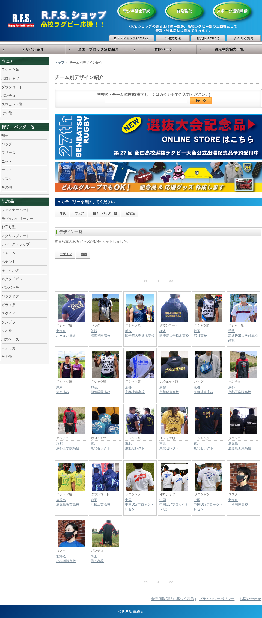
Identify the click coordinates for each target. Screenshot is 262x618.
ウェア (8, 61)
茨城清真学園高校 (100, 333)
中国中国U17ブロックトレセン (139, 504)
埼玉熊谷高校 (97, 558)
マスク (6, 179)
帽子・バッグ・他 (18, 127)
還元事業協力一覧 (229, 49)
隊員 (63, 213)
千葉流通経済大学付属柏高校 (243, 335)
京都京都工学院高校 (239, 389)
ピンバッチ (10, 287)
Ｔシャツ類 (10, 70)
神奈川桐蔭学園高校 (100, 389)
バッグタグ (10, 296)
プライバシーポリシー (216, 599)
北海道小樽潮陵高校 (238, 502)
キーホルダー (12, 270)
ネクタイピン (12, 279)
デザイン (66, 254)
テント (6, 170)
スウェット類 (12, 104)
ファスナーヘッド (15, 210)
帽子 (4, 135)
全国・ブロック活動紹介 (98, 49)
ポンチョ (8, 95)
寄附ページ (163, 49)
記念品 (8, 201)
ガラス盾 (8, 305)
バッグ (6, 144)
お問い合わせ (250, 599)
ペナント (8, 262)
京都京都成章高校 (135, 389)
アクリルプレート (15, 236)
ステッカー (10, 348)
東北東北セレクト (100, 446)
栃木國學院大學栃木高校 (139, 333)
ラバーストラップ (15, 244)
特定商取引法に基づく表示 (172, 599)
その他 (6, 113)
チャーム (8, 253)
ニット (6, 161)
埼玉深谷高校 (200, 333)
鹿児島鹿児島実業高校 (67, 502)
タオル (6, 331)
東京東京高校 (62, 389)
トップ (59, 63)
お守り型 (8, 227)
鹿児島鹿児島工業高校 (239, 446)
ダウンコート (12, 87)
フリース (8, 153)
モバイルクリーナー (17, 218)
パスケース (10, 339)
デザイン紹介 (33, 49)
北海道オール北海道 (66, 333)
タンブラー (10, 322)
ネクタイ (8, 313)
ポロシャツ (10, 78)
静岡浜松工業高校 (100, 502)
